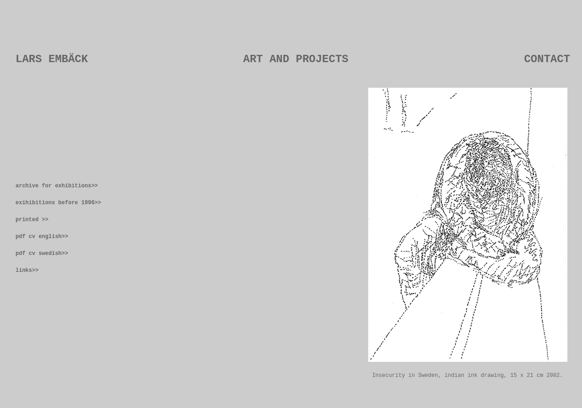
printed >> (32, 220)
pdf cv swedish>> (42, 253)
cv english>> (48, 236)
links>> (27, 270)
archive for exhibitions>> (57, 186)
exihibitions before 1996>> (58, 203)
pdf (22, 236)
